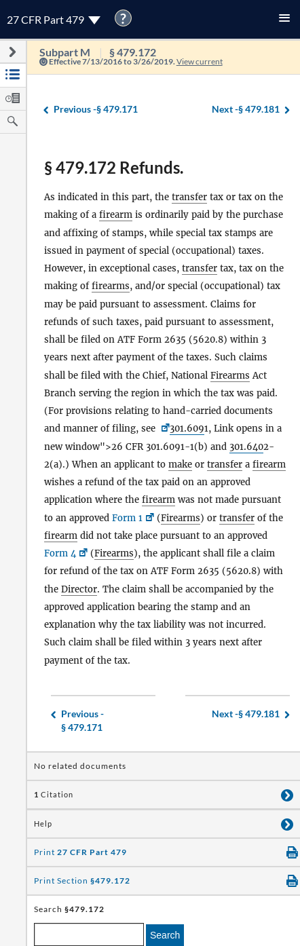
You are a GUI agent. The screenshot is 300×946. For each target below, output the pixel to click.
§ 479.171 (96, 109)
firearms (111, 286)
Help (43, 824)
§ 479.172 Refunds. (113, 167)
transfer (189, 197)
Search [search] (165, 935)
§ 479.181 (246, 109)
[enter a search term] (89, 934)
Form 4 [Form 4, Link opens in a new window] (60, 553)
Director (79, 589)
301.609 (187, 428)
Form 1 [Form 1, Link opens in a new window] (127, 518)
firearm (115, 215)
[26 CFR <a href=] (164, 428)
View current (199, 61)
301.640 (246, 447)
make (180, 464)
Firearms (230, 375)
